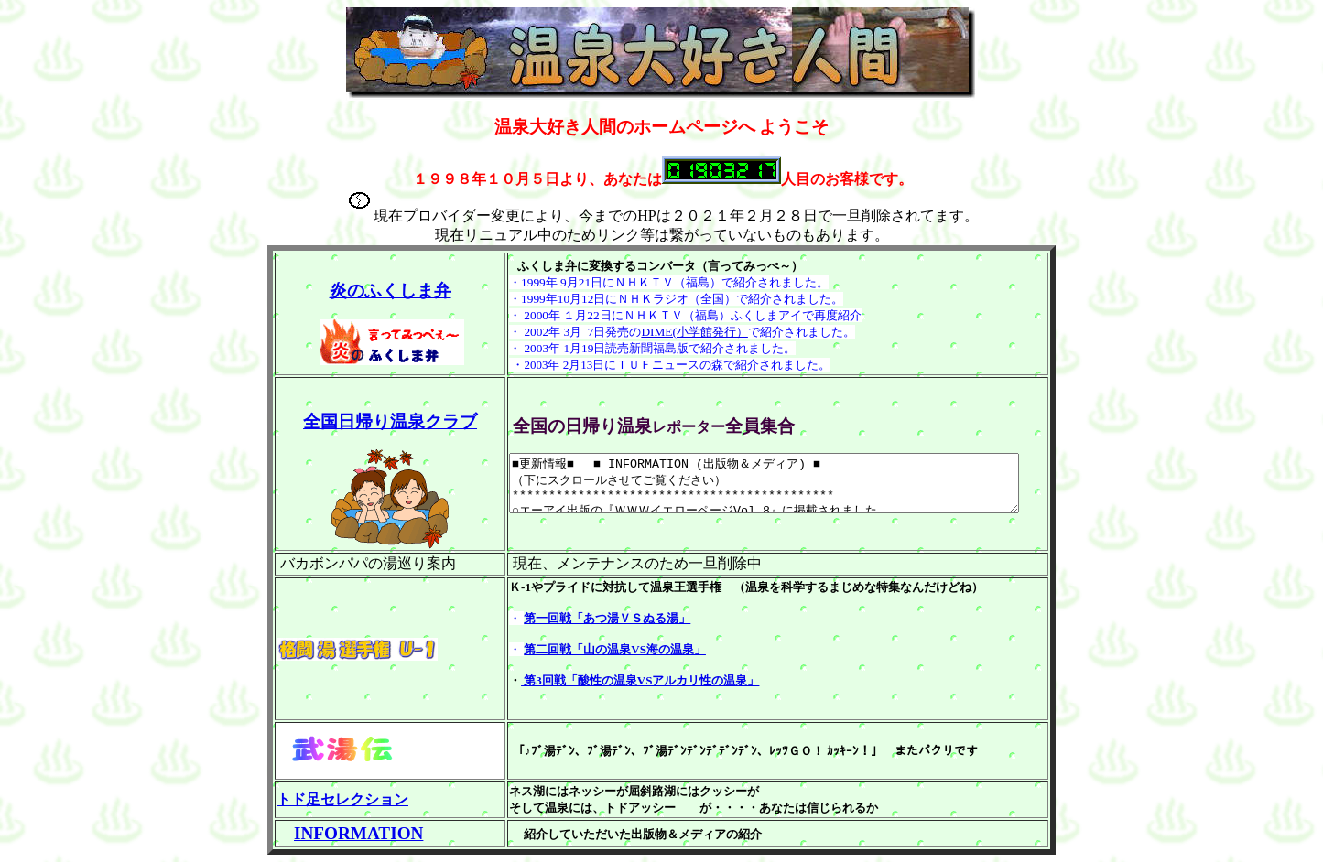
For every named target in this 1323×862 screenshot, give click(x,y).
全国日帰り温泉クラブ (374, 421)
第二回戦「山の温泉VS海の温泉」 (581, 649)
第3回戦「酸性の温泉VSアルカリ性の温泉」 (606, 680)
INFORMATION (358, 833)
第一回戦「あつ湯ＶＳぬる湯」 (573, 618)
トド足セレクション (342, 799)
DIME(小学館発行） (660, 332)
